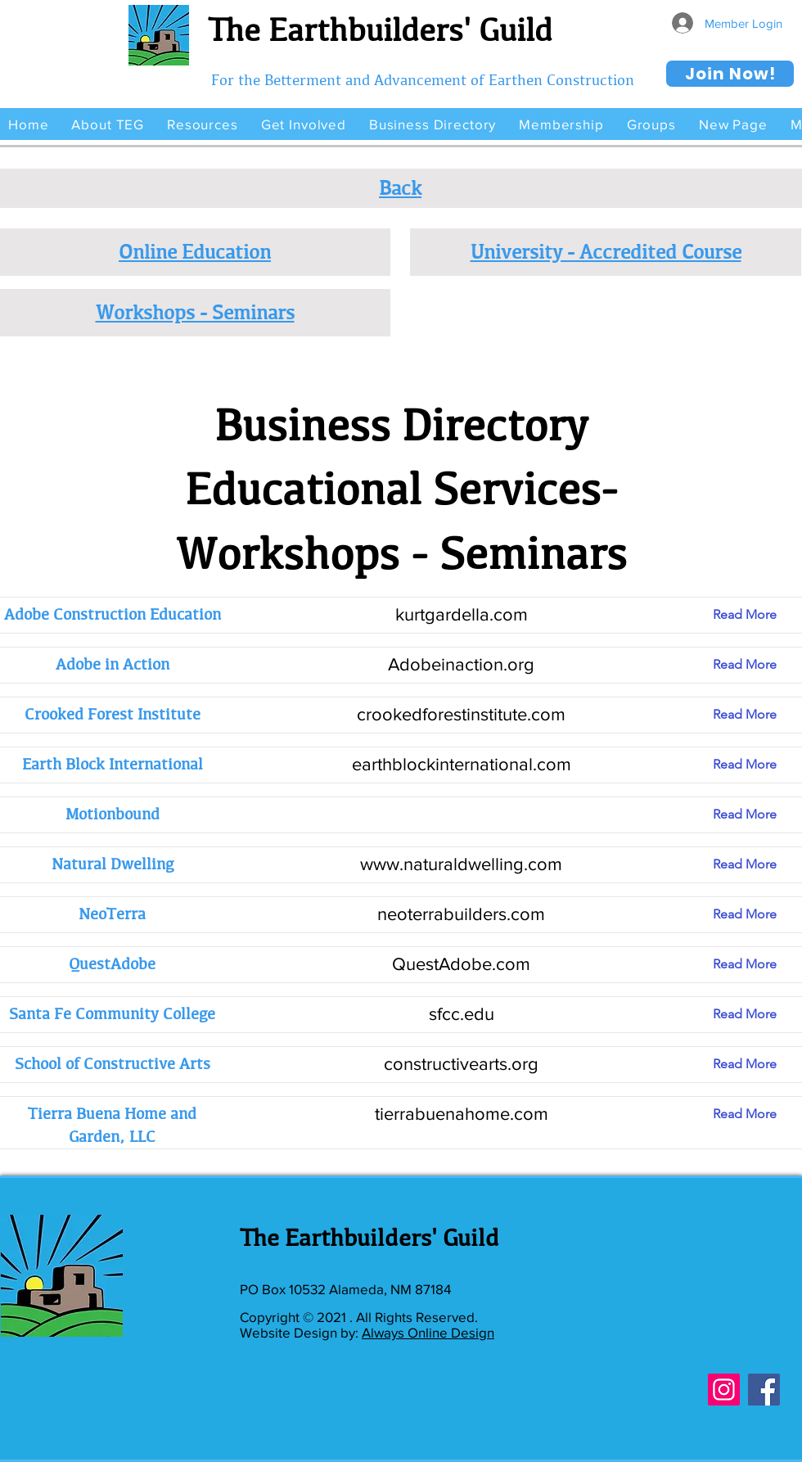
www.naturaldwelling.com (461, 864)
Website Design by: (301, 1332)
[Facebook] (764, 1390)
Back (400, 187)
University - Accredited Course (606, 251)
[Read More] (757, 614)
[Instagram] (724, 1390)
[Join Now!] (730, 74)
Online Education (195, 251)
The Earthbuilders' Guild (380, 29)
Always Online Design (428, 1332)
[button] (107, 124)
